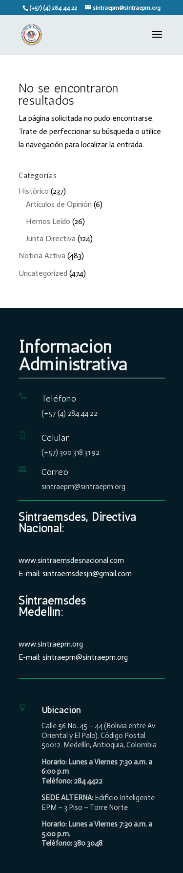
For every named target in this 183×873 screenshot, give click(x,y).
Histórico (34, 191)
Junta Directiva (51, 238)
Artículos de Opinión (59, 204)
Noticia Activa (42, 255)
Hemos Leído (48, 221)
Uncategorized (43, 273)
